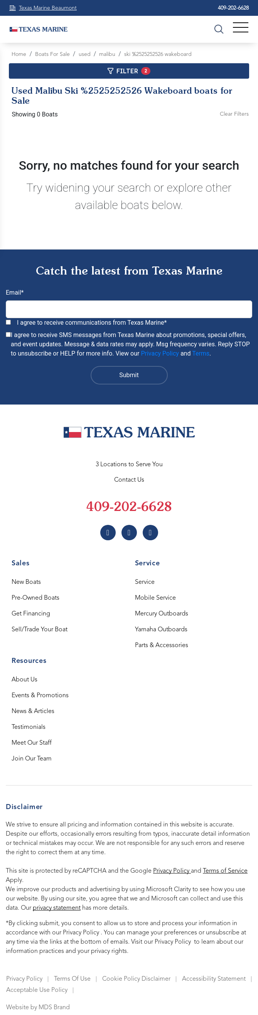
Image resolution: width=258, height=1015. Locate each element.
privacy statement (57, 908)
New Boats (26, 582)
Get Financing (31, 614)
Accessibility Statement (214, 979)
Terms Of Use (72, 979)
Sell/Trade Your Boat (39, 630)
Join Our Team (32, 759)
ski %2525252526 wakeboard (158, 54)
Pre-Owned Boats (35, 598)
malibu (107, 54)
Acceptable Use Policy (36, 990)
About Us (24, 680)
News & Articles (33, 711)
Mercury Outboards (161, 614)
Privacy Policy (160, 353)
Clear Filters (234, 114)
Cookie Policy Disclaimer (136, 979)
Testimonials (29, 727)
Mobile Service (155, 598)
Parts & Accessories (161, 645)
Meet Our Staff (32, 743)
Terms (200, 353)
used (85, 54)
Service (145, 582)
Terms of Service (225, 871)
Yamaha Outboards (161, 630)
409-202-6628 (233, 8)
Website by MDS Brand (38, 1008)
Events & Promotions (40, 696)
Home (19, 54)
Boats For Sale (52, 54)
